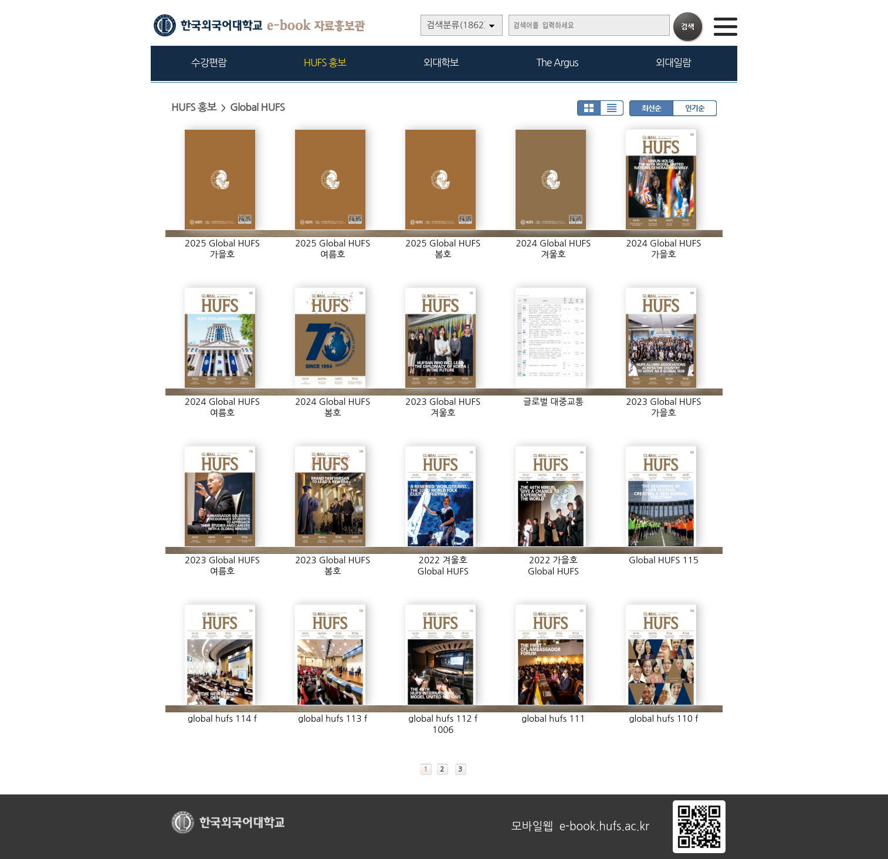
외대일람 (673, 62)
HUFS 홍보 (325, 62)
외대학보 (441, 62)
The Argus (557, 62)
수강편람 (208, 62)
